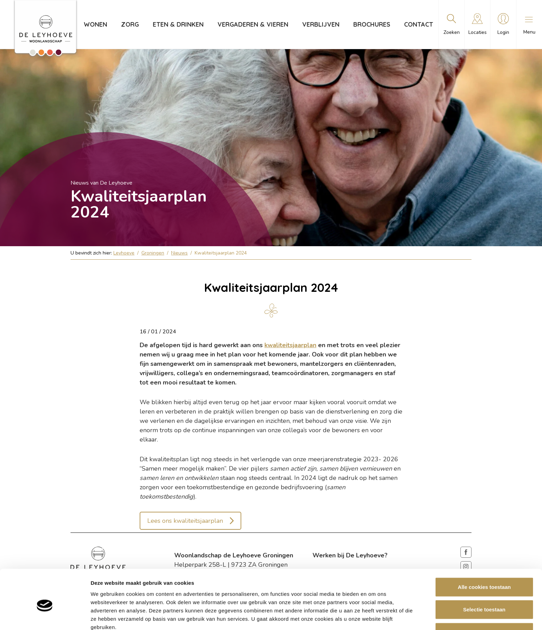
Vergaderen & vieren (252, 24)
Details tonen (373, 616)
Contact (418, 24)
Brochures (371, 24)
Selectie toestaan (484, 577)
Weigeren (484, 599)
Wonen (95, 24)
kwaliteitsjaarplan (290, 345)
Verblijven (320, 24)
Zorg (130, 24)
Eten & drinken (178, 24)
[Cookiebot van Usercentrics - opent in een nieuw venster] (45, 616)
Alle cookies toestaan (484, 554)
